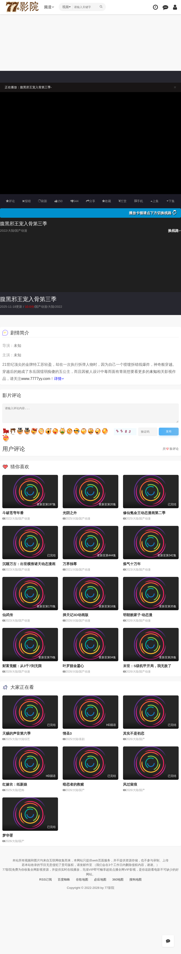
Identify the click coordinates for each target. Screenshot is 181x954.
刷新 (42, 201)
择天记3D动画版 (75, 615)
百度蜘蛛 (62, 879)
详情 (59, 378)
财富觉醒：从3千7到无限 (22, 666)
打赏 (122, 201)
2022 (62, 306)
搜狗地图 (137, 879)
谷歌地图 (81, 879)
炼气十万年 (132, 564)
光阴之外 (70, 513)
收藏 (106, 201)
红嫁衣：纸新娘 (14, 784)
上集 (154, 201)
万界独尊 (70, 564)
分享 (90, 201)
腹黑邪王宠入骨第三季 (28, 299)
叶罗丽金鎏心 (73, 666)
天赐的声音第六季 (16, 733)
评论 (10, 201)
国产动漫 (43, 306)
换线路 (174, 231)
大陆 (54, 306)
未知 (153, 371)
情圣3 (67, 733)
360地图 (119, 879)
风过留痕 (130, 784)
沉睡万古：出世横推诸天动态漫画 (28, 564)
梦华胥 (7, 835)
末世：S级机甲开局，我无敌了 (147, 666)
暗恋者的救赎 (73, 784)
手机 (138, 201)
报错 (26, 201)
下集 (170, 201)
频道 (50, 7)
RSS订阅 (43, 879)
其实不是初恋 (133, 733)
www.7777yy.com (35, 378)
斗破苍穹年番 (13, 513)
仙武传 (7, 615)
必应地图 (100, 879)
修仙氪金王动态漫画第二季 (144, 513)
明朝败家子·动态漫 (137, 615)
